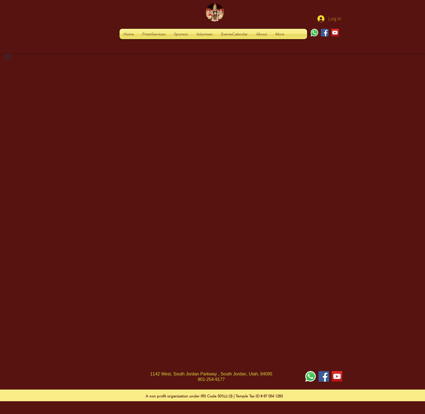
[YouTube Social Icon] (337, 376)
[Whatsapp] (314, 32)
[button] (154, 34)
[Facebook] (325, 32)
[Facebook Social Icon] (323, 376)
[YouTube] (335, 32)
